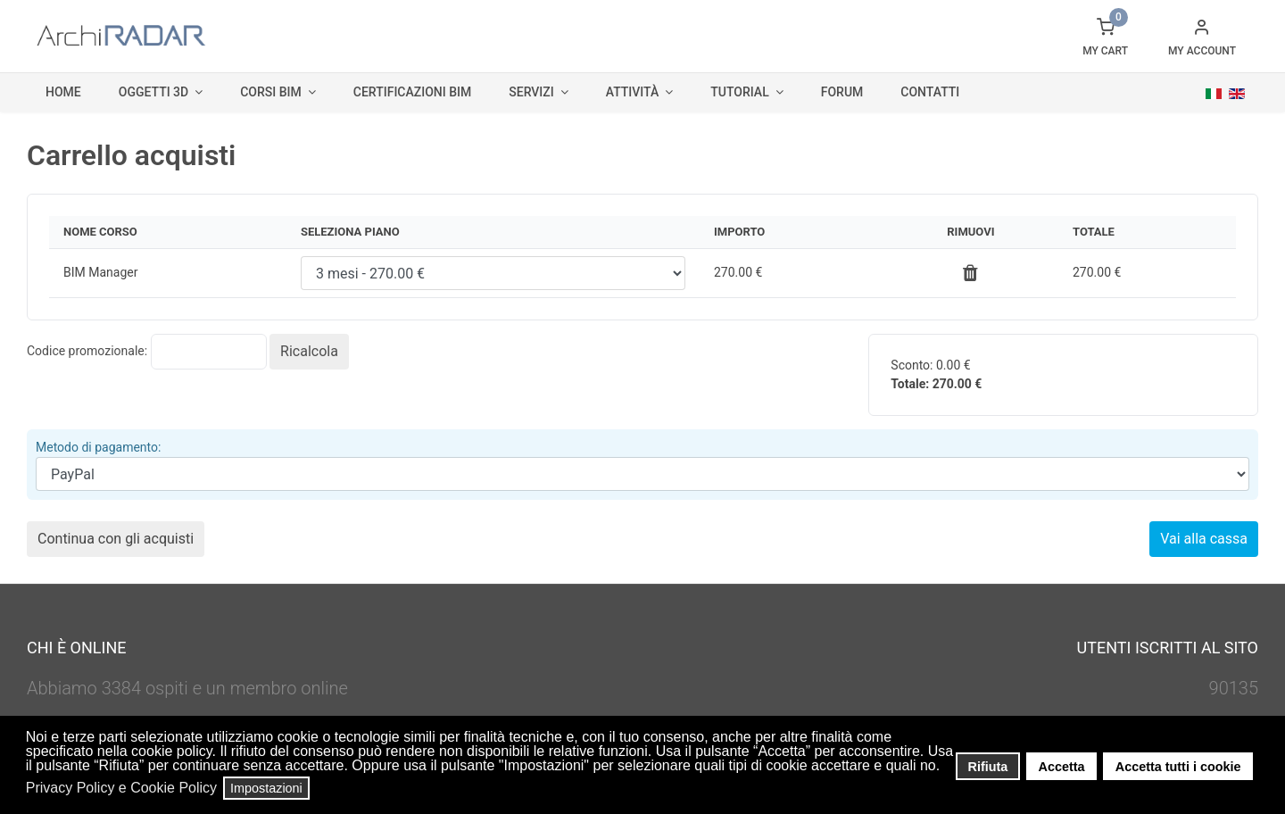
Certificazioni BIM (412, 92)
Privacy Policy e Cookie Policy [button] (121, 787)
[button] (945, 767)
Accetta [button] (1062, 767)
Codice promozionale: (87, 351)
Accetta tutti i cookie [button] (1178, 767)
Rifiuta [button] (988, 767)
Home (63, 92)
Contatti (929, 92)
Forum (842, 92)
